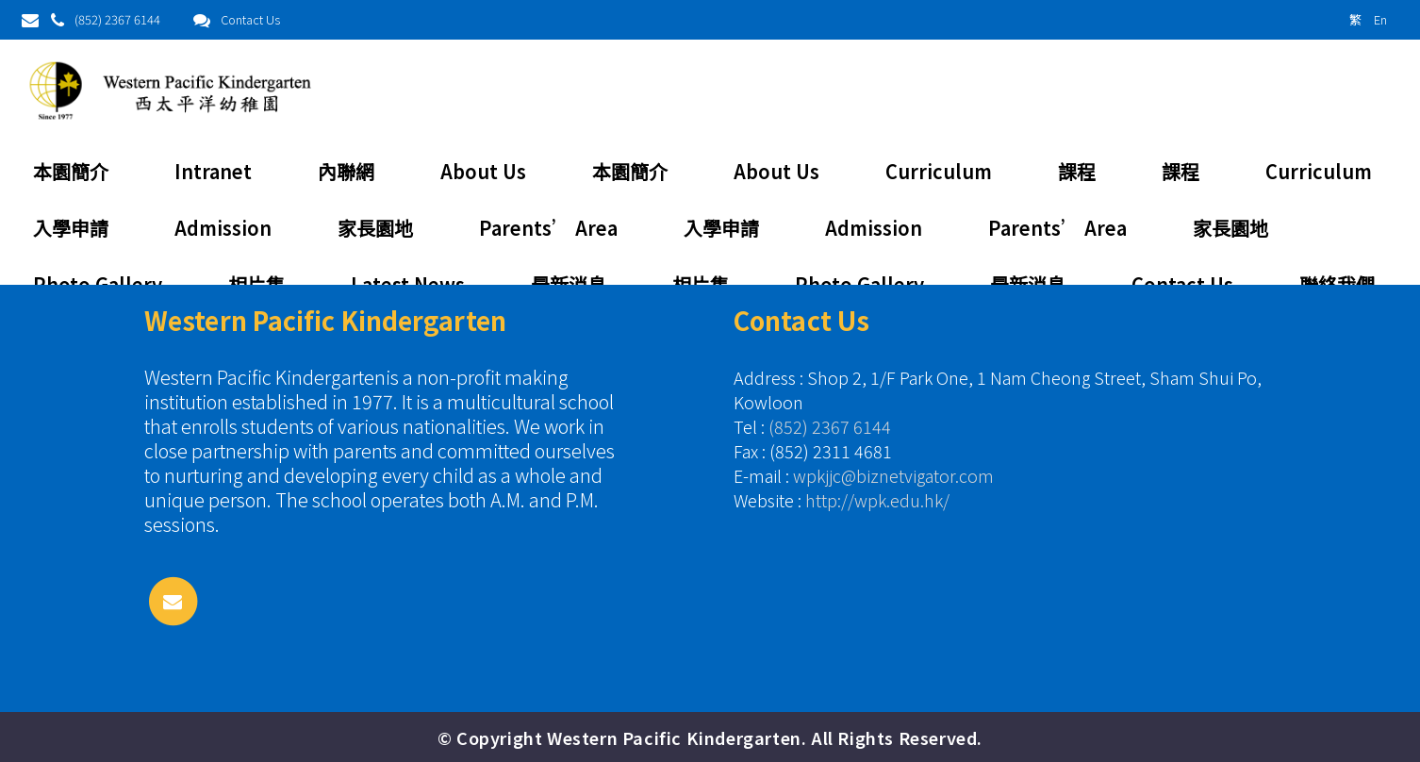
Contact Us (250, 19)
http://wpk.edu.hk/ (877, 500)
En (1380, 19)
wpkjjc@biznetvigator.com (893, 475)
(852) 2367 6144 (117, 19)
